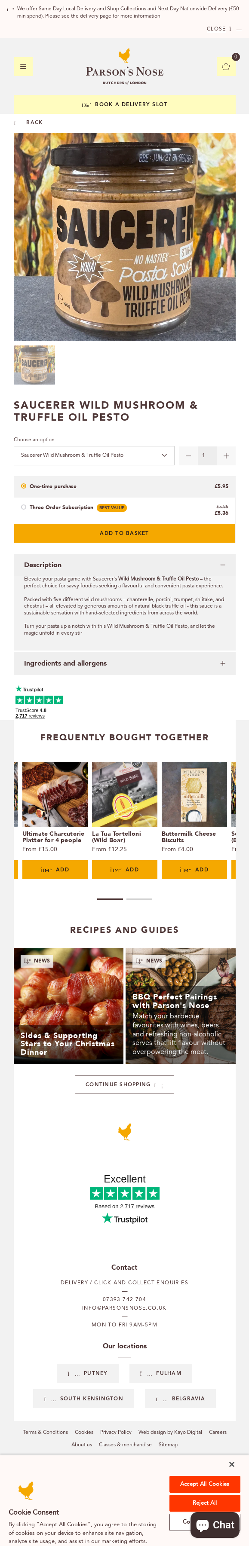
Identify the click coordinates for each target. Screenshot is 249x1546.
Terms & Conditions (45, 1432)
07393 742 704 (124, 1299)
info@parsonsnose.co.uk (124, 1308)
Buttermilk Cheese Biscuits (189, 837)
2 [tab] (139, 899)
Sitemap (168, 1445)
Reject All (205, 1503)
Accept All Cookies (204, 1484)
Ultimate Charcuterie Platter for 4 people (53, 837)
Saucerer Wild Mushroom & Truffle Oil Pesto (72, 455)
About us (81, 1445)
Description (42, 565)
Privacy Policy (116, 1432)
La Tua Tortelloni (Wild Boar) (116, 837)
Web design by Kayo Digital (170, 1432)
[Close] (231, 1464)
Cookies (84, 1432)
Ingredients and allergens (65, 663)
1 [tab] (110, 899)
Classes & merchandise (125, 1445)
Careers (218, 1432)
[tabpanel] (55, 820)
